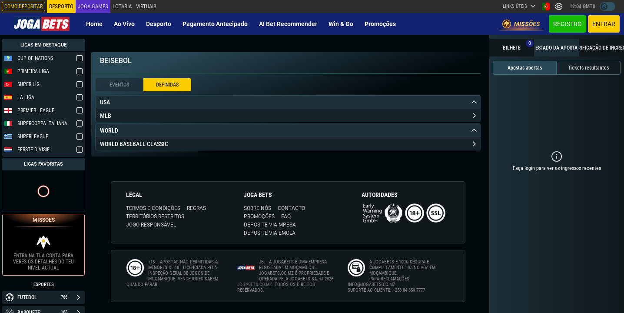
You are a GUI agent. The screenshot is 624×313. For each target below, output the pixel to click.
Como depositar (23, 6)
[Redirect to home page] (41, 24)
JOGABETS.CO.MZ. (255, 284)
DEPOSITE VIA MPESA (270, 225)
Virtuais (146, 6)
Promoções (380, 23)
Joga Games (93, 6)
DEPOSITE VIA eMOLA (269, 233)
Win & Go (341, 23)
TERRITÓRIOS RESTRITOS (155, 216)
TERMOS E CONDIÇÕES (153, 208)
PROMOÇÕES (259, 216)
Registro (567, 23)
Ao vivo (124, 23)
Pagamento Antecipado (215, 23)
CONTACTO (291, 208)
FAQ (286, 216)
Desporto (158, 23)
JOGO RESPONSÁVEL (151, 225)
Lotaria (122, 6)
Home (94, 23)
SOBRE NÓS (257, 208)
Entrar (603, 23)
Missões (521, 24)
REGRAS (196, 208)
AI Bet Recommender (288, 23)
